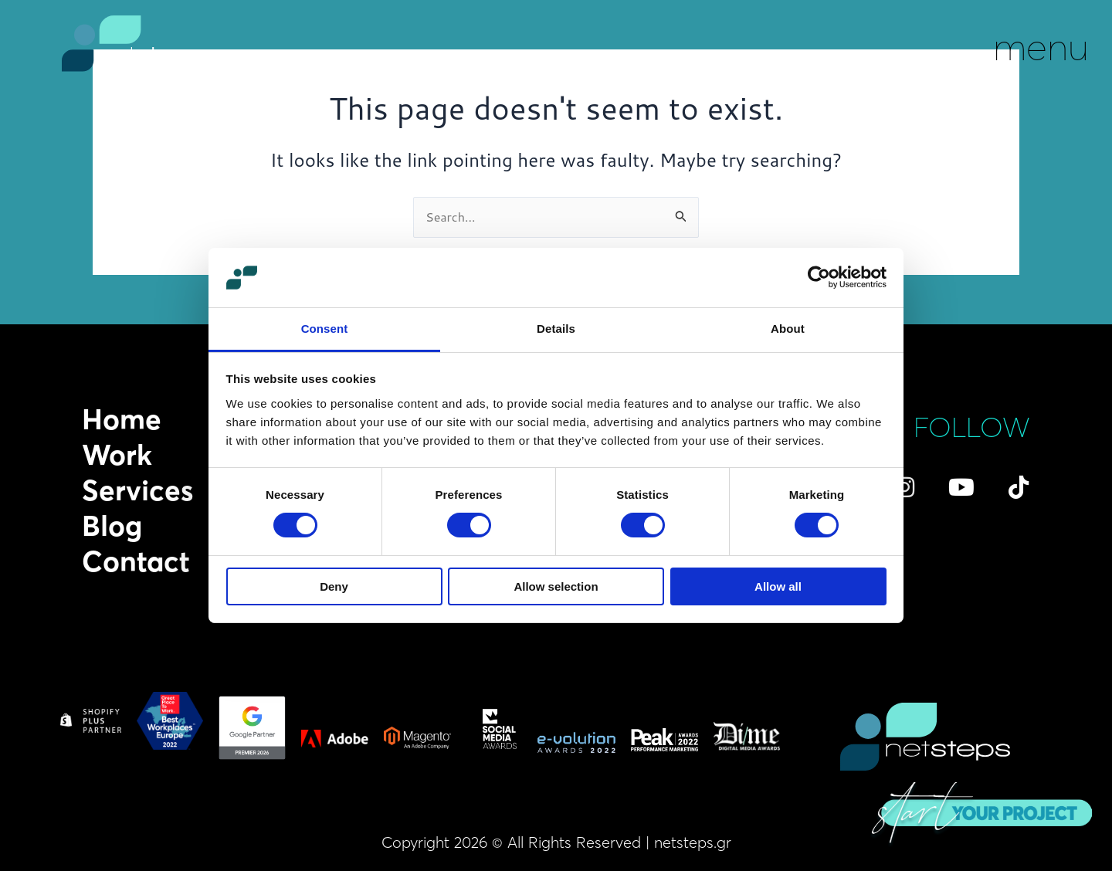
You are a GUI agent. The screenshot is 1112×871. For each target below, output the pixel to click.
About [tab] (788, 328)
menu (1041, 46)
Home (121, 419)
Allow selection (556, 586)
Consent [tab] (324, 328)
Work (117, 455)
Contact (136, 561)
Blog (112, 526)
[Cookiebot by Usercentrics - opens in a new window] (819, 277)
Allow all (778, 586)
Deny (334, 586)
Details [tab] (556, 328)
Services (137, 490)
